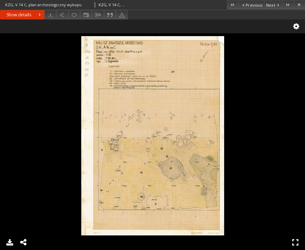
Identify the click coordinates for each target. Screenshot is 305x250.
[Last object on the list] (288, 4)
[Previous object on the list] (251, 4)
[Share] (62, 14)
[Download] (50, 14)
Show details (24, 15)
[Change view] (86, 14)
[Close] (299, 4)
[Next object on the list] (273, 4)
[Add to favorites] (74, 14)
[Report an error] (122, 14)
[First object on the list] (232, 4)
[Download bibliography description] (98, 15)
